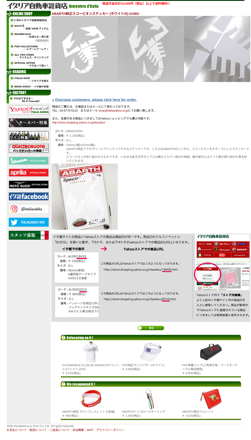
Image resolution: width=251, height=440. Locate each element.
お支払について (17, 430)
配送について (38, 430)
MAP (90, 430)
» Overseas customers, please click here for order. (94, 100)
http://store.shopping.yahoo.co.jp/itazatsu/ (78, 122)
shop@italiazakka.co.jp (113, 110)
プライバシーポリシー (110, 430)
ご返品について (59, 430)
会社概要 (78, 430)
